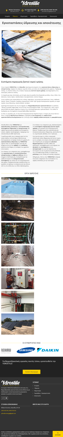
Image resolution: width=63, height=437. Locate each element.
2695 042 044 (5, 410)
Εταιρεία (7, 16)
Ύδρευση (15, 16)
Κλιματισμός (23, 16)
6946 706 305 (12, 410)
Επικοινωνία (53, 16)
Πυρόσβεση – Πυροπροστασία (38, 16)
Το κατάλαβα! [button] (58, 434)
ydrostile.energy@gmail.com (49, 11)
